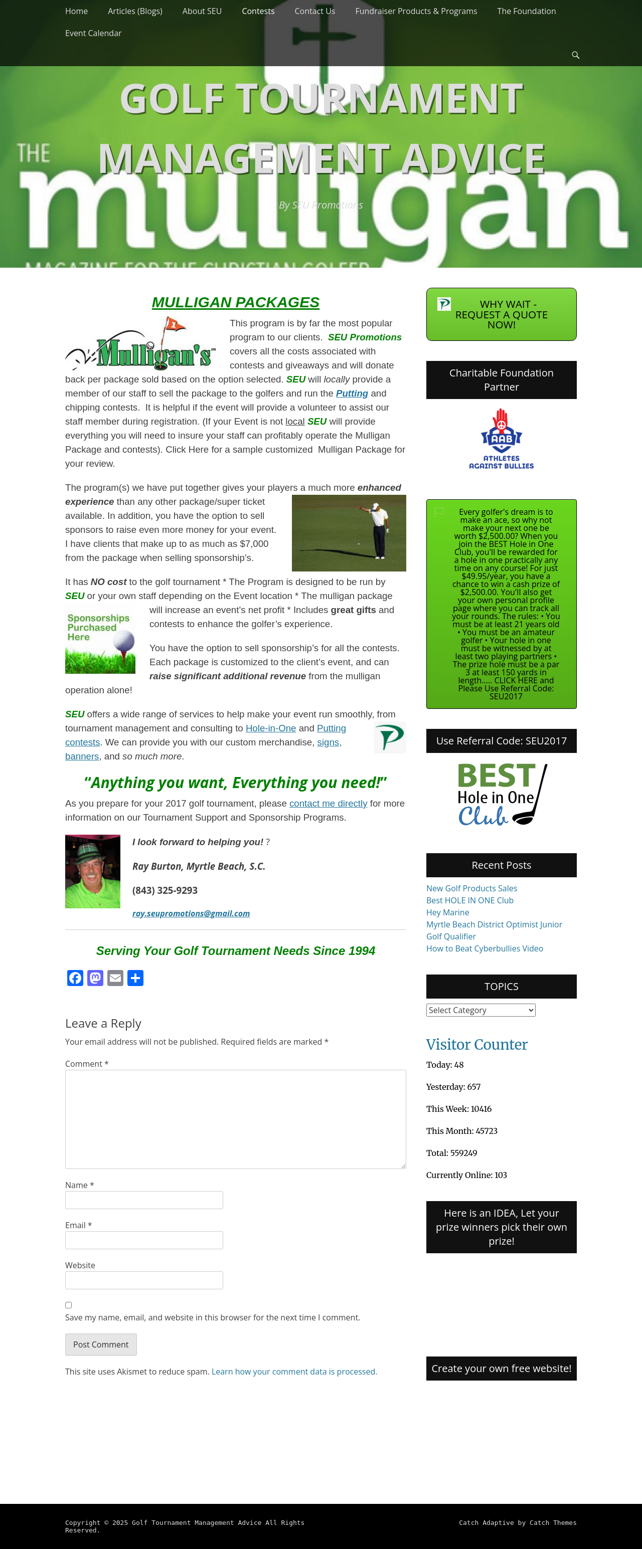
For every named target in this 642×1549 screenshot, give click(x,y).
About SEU (202, 11)
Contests (258, 11)
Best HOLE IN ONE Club (470, 900)
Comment (87, 1063)
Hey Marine (447, 912)
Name (79, 1185)
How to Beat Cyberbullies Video (484, 948)
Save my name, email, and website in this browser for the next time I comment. (212, 1317)
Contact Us (315, 11)
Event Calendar (93, 33)
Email (78, 1225)
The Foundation (527, 11)
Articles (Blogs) (135, 11)
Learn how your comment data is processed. (295, 1371)
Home (76, 11)
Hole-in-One (271, 728)
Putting (352, 393)
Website (80, 1265)
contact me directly (328, 803)
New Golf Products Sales (471, 888)
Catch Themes (553, 1522)
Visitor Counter (477, 1045)
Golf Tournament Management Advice (196, 1522)
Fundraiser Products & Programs (416, 11)
